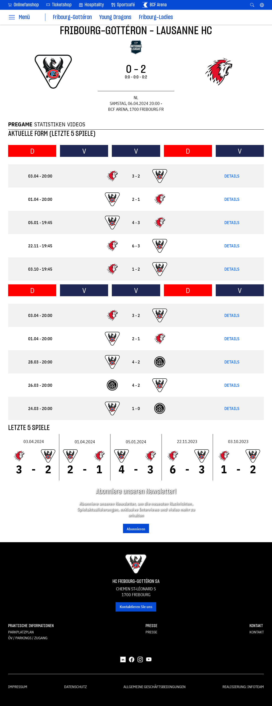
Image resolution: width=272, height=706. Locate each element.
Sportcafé (123, 5)
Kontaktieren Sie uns (136, 606)
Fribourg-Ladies (156, 17)
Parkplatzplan (21, 632)
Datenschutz (75, 686)
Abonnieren (136, 529)
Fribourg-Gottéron (72, 17)
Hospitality (91, 5)
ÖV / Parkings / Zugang (27, 637)
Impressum (17, 686)
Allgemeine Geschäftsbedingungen (154, 686)
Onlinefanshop (23, 4)
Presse (151, 632)
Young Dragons (115, 17)
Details (231, 176)
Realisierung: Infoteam (243, 686)
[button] (262, 5)
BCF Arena (154, 5)
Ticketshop (59, 4)
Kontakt (256, 632)
